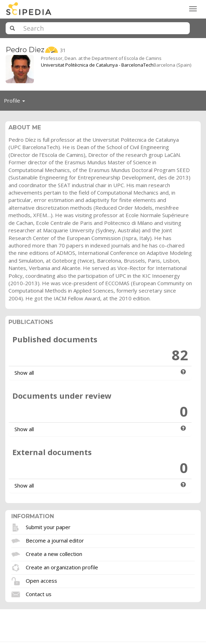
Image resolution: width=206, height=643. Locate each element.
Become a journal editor (55, 540)
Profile (16, 102)
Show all (24, 372)
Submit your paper (48, 527)
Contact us (39, 594)
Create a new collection (54, 553)
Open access (41, 580)
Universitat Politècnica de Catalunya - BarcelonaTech (97, 65)
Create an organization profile (62, 567)
